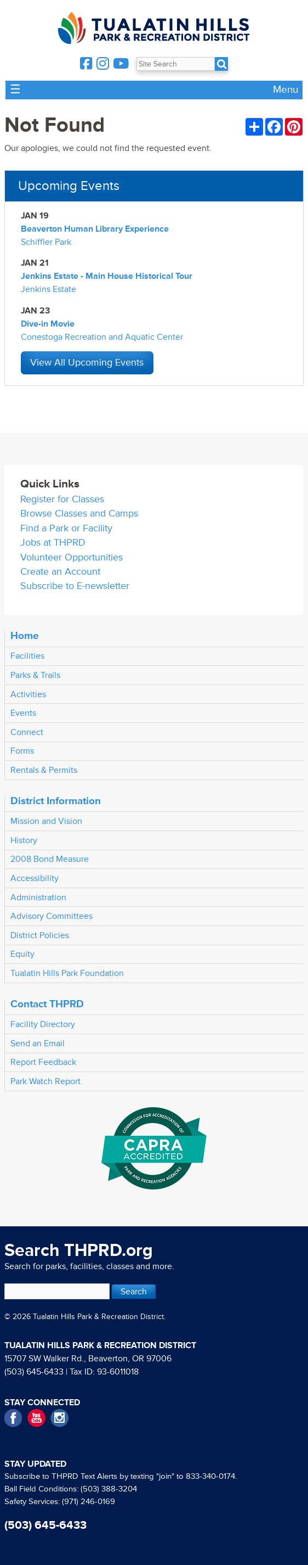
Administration (38, 897)
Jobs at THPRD (52, 542)
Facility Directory (42, 1024)
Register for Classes (62, 499)
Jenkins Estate (48, 289)
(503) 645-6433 (34, 1371)
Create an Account (60, 571)
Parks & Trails (35, 675)
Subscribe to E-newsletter (74, 586)
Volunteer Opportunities (71, 557)
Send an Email (37, 1043)
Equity (22, 954)
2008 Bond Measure (49, 859)
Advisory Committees (51, 916)
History (23, 840)
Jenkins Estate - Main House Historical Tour (106, 276)
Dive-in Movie (48, 323)
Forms (22, 750)
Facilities (27, 655)
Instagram (59, 1418)
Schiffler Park (46, 242)
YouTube (36, 1418)
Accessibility (34, 878)
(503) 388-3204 (109, 1489)
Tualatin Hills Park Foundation (67, 973)
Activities (28, 694)
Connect (26, 732)
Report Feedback (43, 1062)
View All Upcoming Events (87, 362)
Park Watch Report (45, 1081)
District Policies (39, 935)
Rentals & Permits (43, 770)
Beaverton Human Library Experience (95, 228)
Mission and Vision (46, 821)
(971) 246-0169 (88, 1501)
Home (24, 635)
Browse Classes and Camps (79, 513)
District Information (55, 800)
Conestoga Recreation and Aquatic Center (102, 337)
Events (23, 713)
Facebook (13, 1418)
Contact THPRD (47, 1004)
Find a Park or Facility (66, 528)
